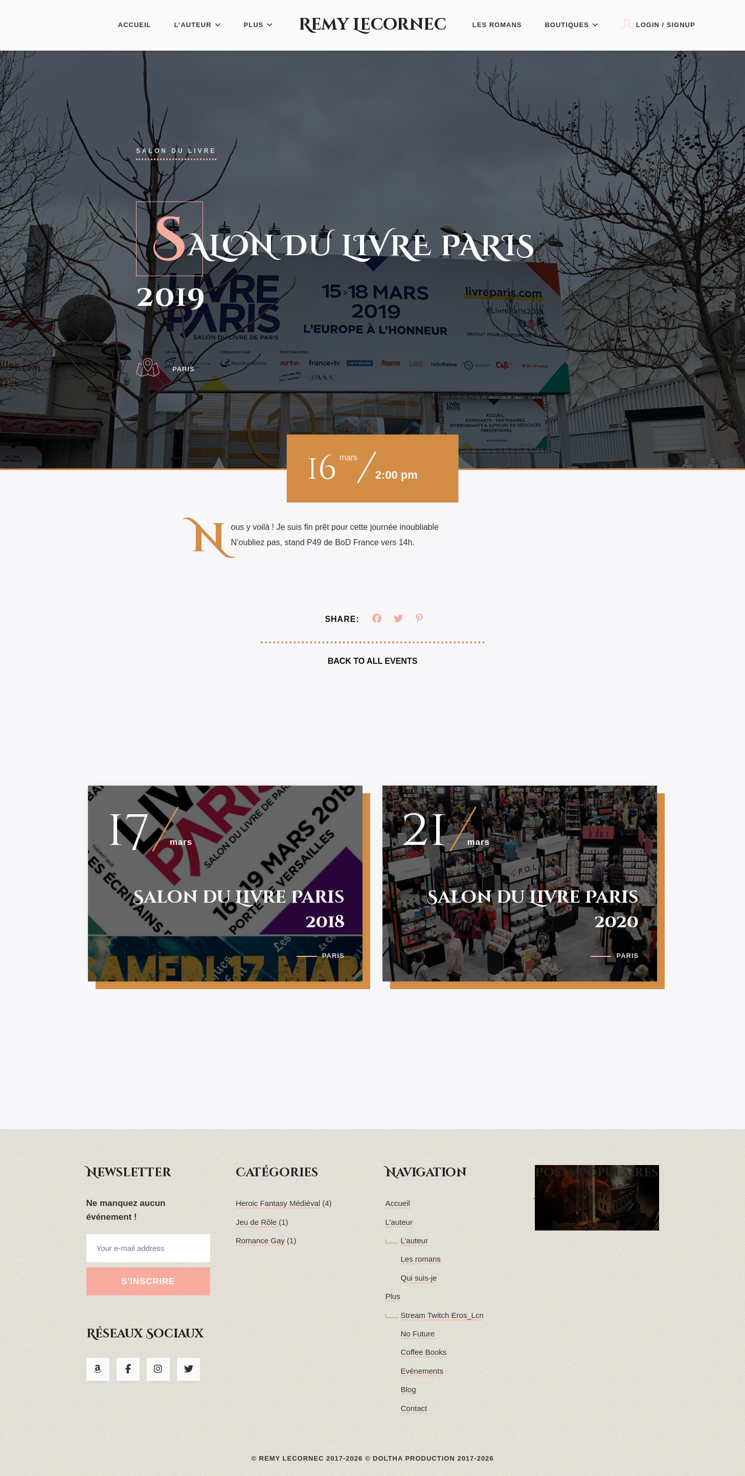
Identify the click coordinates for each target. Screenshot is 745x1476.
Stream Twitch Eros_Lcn (442, 1315)
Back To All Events (373, 661)
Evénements (422, 1371)
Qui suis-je (419, 1277)
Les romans (497, 25)
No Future (418, 1333)
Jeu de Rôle (256, 1222)
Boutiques (571, 25)
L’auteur (197, 25)
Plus (258, 25)
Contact (414, 1408)
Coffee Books (424, 1352)
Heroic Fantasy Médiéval (278, 1203)
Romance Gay (260, 1240)
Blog (408, 1389)
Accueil (134, 25)
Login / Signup (658, 24)
